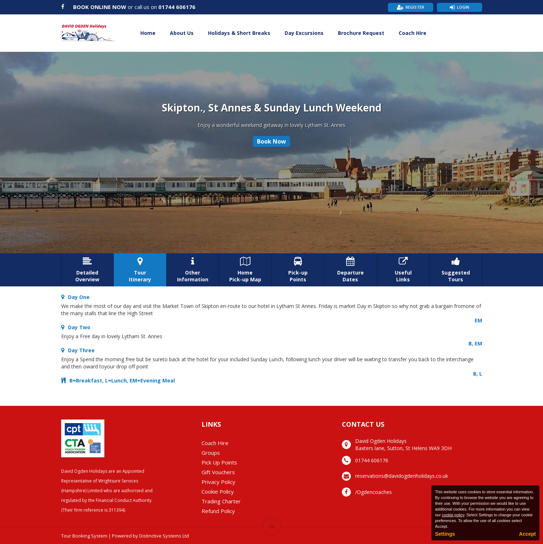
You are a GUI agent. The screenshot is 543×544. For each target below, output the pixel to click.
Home (147, 33)
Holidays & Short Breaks (239, 33)
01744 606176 (176, 6)
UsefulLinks (403, 270)
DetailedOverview (87, 270)
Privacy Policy (218, 481)
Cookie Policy (218, 491)
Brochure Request (361, 33)
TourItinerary (140, 270)
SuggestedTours (456, 270)
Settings (445, 534)
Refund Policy (218, 510)
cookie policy (453, 515)
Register (415, 7)
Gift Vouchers (218, 472)
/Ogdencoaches (373, 492)
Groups (211, 452)
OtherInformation (193, 270)
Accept (527, 534)
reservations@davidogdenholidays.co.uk (401, 475)
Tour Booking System (84, 535)
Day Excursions (304, 33)
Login (463, 7)
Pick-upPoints (298, 270)
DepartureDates (350, 270)
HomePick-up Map (245, 270)
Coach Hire (412, 33)
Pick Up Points (219, 462)
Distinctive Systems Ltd (164, 535)
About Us (182, 33)
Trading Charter (221, 501)
